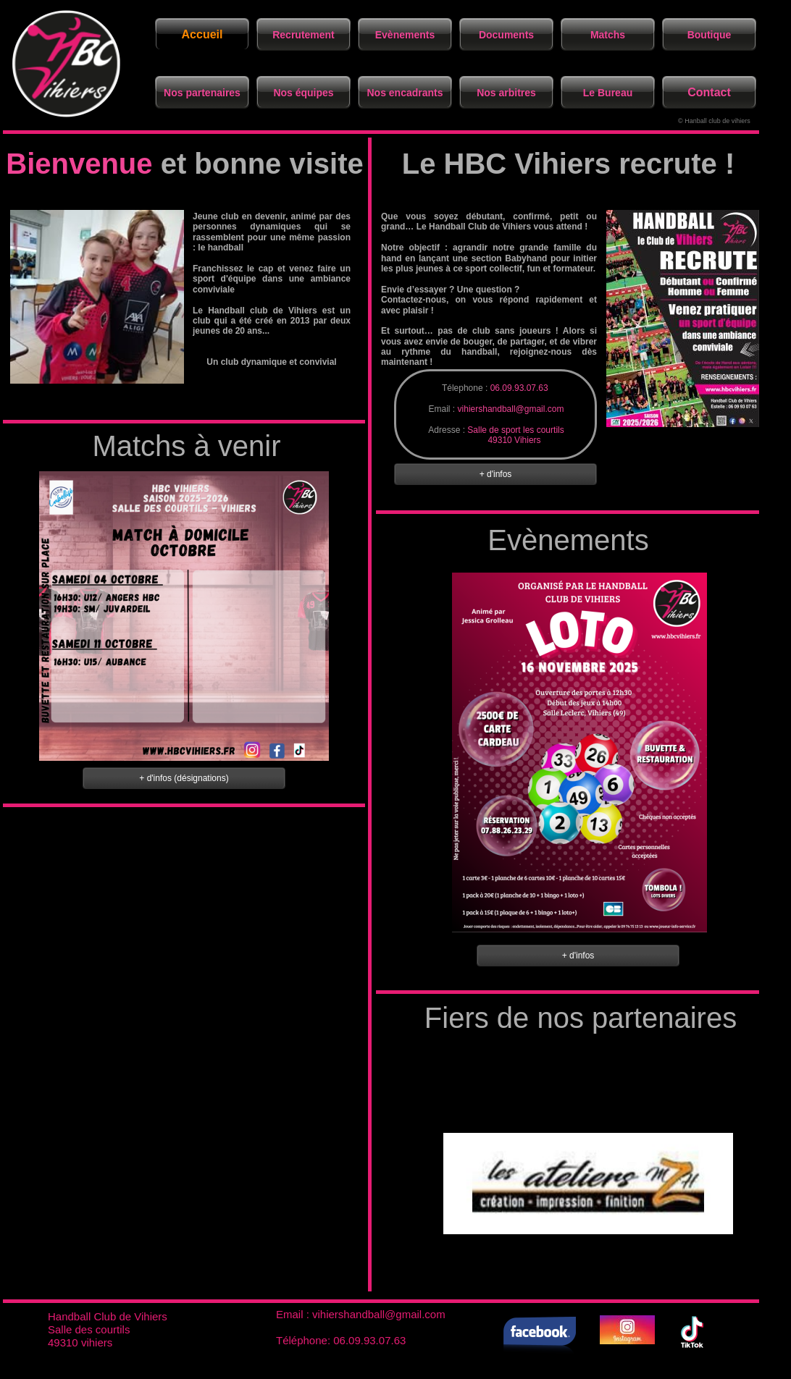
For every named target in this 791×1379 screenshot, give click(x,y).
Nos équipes (303, 92)
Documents (506, 35)
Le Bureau (607, 92)
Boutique (709, 35)
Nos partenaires (202, 92)
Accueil (202, 34)
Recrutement (303, 35)
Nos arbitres (506, 92)
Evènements (405, 35)
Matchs (607, 35)
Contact (709, 92)
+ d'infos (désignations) (183, 778)
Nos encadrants (405, 92)
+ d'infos (578, 955)
